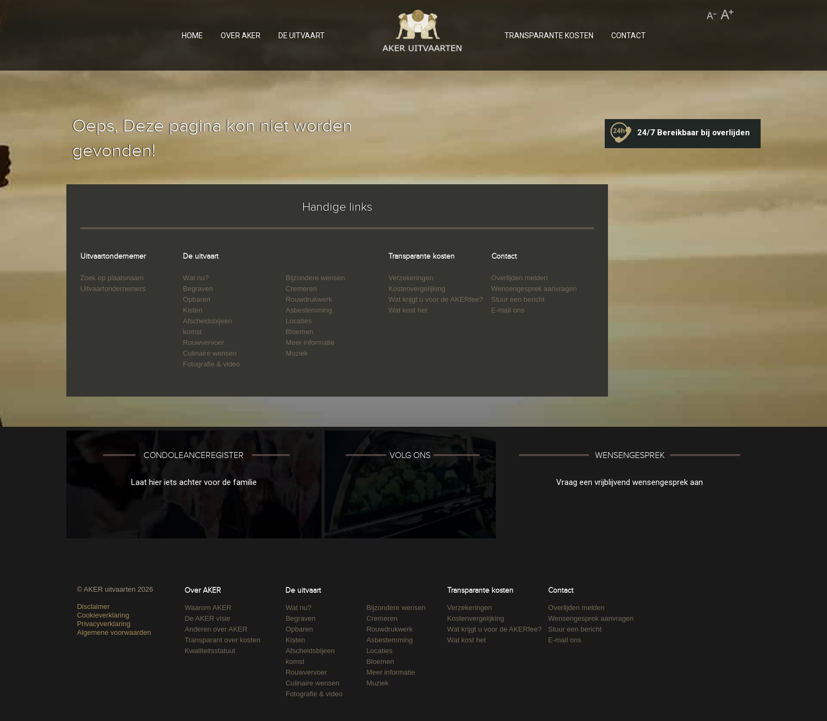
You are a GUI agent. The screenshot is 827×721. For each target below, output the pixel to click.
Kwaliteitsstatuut (209, 651)
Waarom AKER (207, 608)
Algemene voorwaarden (114, 632)
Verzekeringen (410, 278)
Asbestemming (309, 310)
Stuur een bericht (518, 299)
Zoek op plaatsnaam (112, 278)
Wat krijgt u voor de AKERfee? (435, 299)
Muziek (297, 353)
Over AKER (202, 590)
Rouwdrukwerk (309, 299)
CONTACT (628, 35)
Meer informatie (310, 342)
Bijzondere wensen (315, 278)
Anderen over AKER (215, 629)
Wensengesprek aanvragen (534, 289)
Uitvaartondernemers (113, 289)
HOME (192, 35)
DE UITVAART (301, 35)
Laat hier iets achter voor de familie (194, 482)
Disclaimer (93, 606)
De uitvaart (200, 256)
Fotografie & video (211, 364)
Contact (504, 256)
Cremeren (301, 289)
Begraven (198, 289)
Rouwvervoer (203, 342)
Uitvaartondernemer (113, 256)
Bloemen (299, 332)
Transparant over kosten (222, 640)
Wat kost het (407, 310)
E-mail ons (507, 310)
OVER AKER (241, 35)
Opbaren (196, 299)
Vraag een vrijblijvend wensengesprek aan (629, 482)
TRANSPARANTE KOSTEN (548, 35)
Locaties (299, 321)
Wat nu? (196, 278)
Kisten (192, 310)
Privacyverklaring (104, 624)
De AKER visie (207, 618)
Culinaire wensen (210, 353)
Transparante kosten (421, 256)
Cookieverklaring (103, 615)
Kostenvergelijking (417, 289)
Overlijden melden (519, 278)
